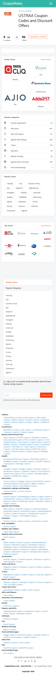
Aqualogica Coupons (11, 547)
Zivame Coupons (32, 420)
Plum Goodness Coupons (33, 440)
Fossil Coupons (43, 471)
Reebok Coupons (9, 521)
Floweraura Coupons (32, 611)
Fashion (5, 414)
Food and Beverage (28, 167)
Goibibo (10, 197)
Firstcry (9, 206)
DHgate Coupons (9, 503)
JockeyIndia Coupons (11, 511)
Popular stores (12, 282)
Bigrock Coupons (9, 629)
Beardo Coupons (23, 542)
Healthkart (23, 197)
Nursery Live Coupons (11, 474)
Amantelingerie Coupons (27, 496)
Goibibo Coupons (28, 575)
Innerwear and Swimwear (12, 597)
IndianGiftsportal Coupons (13, 611)
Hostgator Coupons (10, 469)
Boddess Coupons (10, 444)
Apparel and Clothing (28, 139)
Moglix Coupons (26, 469)
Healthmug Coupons (26, 501)
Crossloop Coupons (10, 486)
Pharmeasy (37, 197)
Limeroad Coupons (39, 509)
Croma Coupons (9, 481)
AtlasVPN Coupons (26, 648)
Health (4, 456)
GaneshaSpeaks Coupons (13, 562)
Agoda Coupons (9, 577)
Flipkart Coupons (37, 483)
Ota (3, 621)
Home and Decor (8, 564)
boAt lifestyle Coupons (41, 481)
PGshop (24, 192)
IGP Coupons (27, 430)
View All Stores (46, 59)
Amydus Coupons (32, 422)
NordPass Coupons (10, 619)
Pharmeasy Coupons (38, 459)
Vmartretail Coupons (28, 511)
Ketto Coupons (27, 474)
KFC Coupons (8, 653)
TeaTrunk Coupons (25, 635)
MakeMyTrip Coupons (11, 575)
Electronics (28, 128)
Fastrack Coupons (31, 499)
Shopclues (22, 202)
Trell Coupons (23, 442)
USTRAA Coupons (23, 437)
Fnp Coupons (8, 595)
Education (28, 151)
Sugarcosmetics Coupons (39, 442)
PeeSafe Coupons (42, 461)
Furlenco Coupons (43, 567)
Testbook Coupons (10, 642)
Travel (28, 145)
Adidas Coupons (24, 521)
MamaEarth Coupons (20, 552)
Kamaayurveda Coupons (39, 552)
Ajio (8, 188)
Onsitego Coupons (25, 481)
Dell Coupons (24, 483)
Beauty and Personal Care (12, 434)
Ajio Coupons (29, 417)
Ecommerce (7, 427)
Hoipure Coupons (30, 637)
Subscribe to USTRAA (38, 37)
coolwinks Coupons (28, 471)
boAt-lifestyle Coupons (28, 486)
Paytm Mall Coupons (11, 532)
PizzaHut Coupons (41, 635)
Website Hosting (28, 156)
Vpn (3, 645)
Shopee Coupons (9, 496)
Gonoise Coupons (40, 469)
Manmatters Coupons (11, 430)
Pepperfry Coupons (10, 567)
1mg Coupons (8, 464)
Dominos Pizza (34, 183)
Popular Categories (13, 288)
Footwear (6, 518)
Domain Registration (28, 123)
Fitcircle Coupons (18, 451)
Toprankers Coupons (27, 582)
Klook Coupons (9, 624)
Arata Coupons (9, 437)
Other (4, 466)
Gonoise (22, 206)
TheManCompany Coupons (29, 444)
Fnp (20, 183)
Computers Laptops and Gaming (15, 488)
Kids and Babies (8, 523)
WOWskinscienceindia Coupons (32, 547)
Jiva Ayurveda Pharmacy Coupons (16, 459)
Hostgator (10, 192)
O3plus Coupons (44, 496)
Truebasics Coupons (11, 432)
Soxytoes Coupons (19, 513)
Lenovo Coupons (25, 491)
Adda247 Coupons (10, 582)
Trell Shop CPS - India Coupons (23, 447)
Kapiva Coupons (33, 451)
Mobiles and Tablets (10, 529)
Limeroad (36, 192)
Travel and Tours (9, 587)
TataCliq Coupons (10, 491)
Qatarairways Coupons (12, 590)
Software (5, 616)
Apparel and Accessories (28, 162)
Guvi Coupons (25, 642)
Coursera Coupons (44, 582)
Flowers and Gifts (9, 608)
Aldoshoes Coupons (19, 545)
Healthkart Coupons (10, 461)
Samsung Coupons (10, 483)
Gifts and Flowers (28, 134)
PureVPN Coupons (10, 648)
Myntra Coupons (18, 420)
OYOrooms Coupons (11, 606)
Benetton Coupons (10, 554)
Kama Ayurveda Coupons (12, 440)
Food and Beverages (10, 632)
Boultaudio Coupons (36, 545)
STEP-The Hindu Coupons (13, 584)
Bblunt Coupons (9, 542)
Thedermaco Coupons (28, 549)
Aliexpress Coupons (41, 559)
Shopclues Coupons (27, 567)
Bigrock (24, 211)
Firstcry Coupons (9, 526)
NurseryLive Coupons (11, 471)
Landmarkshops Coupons (13, 417)
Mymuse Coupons (10, 501)
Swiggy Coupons (9, 635)
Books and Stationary (11, 579)
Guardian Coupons (27, 461)
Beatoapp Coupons (23, 464)
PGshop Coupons (10, 559)
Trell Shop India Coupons (21, 449)
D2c (3, 539)
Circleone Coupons (25, 559)
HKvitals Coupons (27, 432)
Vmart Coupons (9, 537)
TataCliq (10, 183)
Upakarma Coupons (10, 549)
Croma (35, 202)
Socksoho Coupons (23, 509)
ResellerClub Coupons (20, 476)
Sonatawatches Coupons (12, 499)
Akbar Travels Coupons (31, 590)
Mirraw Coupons (18, 422)
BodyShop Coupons (39, 437)
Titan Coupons (44, 499)
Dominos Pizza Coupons (12, 637)
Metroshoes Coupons (40, 521)
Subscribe (46, 395)
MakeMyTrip (33, 188)
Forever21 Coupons (10, 516)
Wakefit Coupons (9, 569)
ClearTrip (34, 206)
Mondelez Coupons (24, 613)
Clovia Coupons (9, 600)
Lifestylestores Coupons (37, 513)
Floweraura (11, 211)
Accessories (7, 556)
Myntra (9, 202)
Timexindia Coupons (41, 430)
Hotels (4, 603)
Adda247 (19, 188)
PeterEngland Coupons (28, 516)
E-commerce (7, 493)
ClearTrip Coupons (43, 575)
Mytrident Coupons (43, 501)
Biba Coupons (8, 509)
